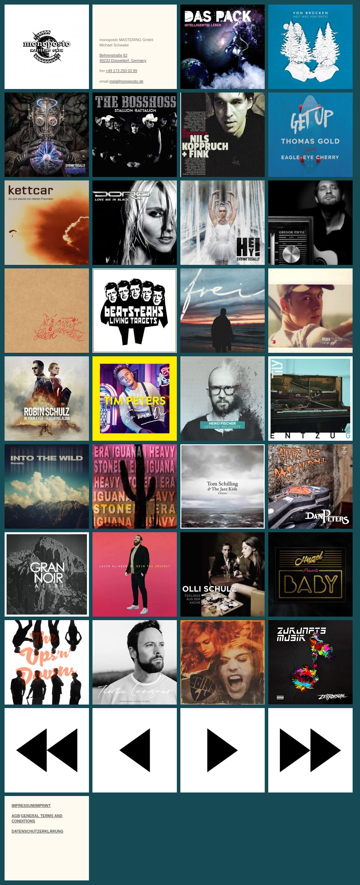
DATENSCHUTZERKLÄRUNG (37, 831)
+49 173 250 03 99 (121, 71)
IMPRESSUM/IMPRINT (31, 805)
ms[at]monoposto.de (126, 81)
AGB (16, 816)
